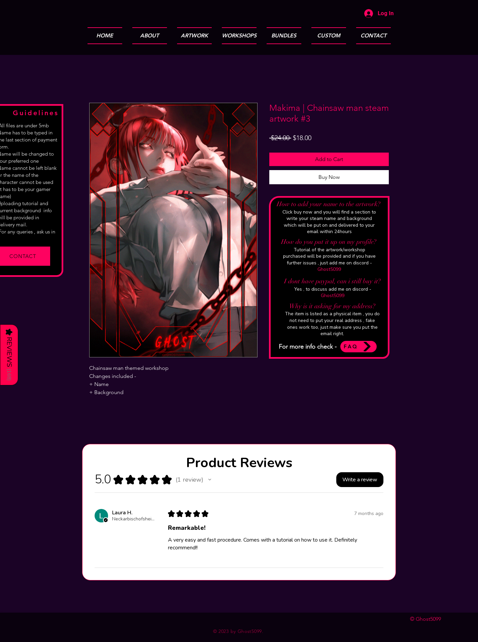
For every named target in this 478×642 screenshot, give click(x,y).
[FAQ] (358, 346)
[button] (210, 480)
